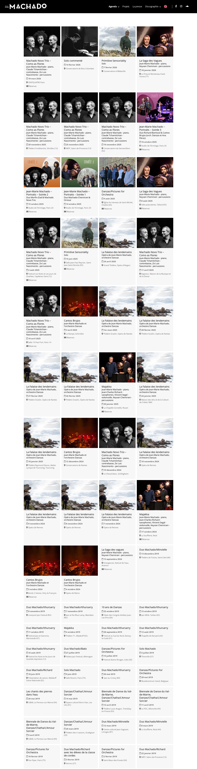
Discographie (151, 6)
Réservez (33, 86)
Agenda (113, 6)
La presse (137, 6)
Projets (125, 6)
